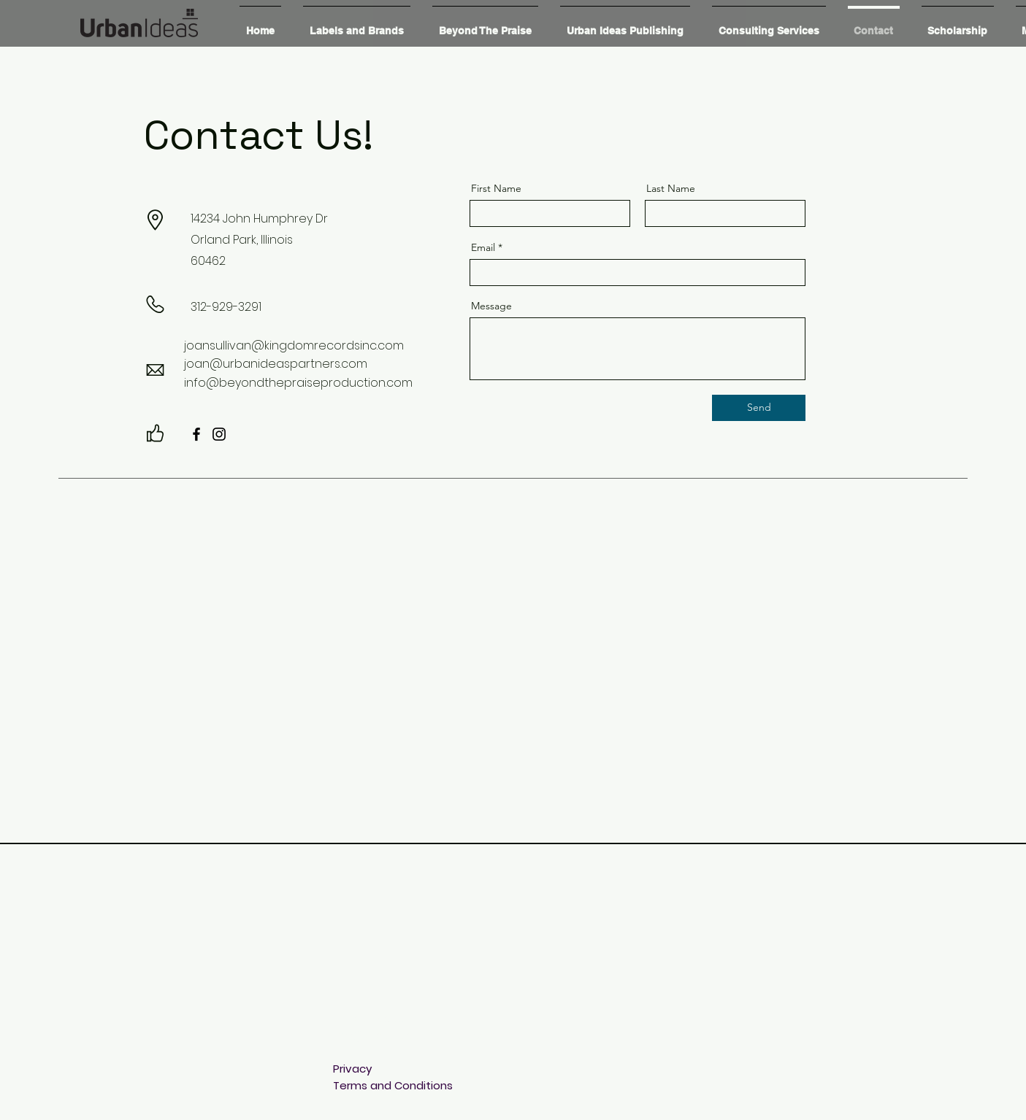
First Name (496, 188)
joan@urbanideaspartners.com (275, 363)
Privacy (352, 1068)
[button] (356, 24)
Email (483, 247)
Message (491, 306)
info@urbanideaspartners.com (415, 1035)
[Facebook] (196, 434)
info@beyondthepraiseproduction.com (298, 382)
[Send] (758, 408)
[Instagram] (219, 434)
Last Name (670, 188)
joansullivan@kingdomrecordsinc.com (294, 345)
